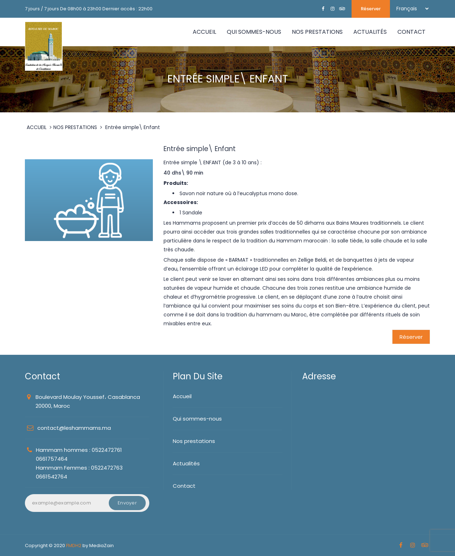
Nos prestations (194, 441)
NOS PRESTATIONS (317, 32)
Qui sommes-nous (197, 418)
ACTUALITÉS (370, 32)
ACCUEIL (37, 127)
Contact (184, 486)
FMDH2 (73, 545)
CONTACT (411, 32)
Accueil (204, 32)
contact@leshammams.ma (74, 428)
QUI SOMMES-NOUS (254, 32)
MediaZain (101, 545)
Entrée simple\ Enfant (132, 127)
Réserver (371, 8)
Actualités (186, 463)
